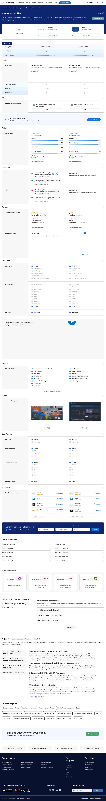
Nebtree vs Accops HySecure (40, 586)
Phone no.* (76, 526)
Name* (40, 526)
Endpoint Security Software (11, 708)
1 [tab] (85, 250)
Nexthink (84, 27)
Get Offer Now (94, 119)
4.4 (100, 151)
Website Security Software (33, 713)
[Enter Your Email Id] (82, 790)
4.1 (62, 151)
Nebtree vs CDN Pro (7, 552)
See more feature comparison (53, 391)
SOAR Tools (50, 718)
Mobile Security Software (46, 708)
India (90, 2)
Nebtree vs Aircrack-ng (8, 544)
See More (70, 627)
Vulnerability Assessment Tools (12, 713)
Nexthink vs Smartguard (61, 556)
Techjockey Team (39, 697)
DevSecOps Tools (38, 718)
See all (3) (47, 428)
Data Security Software (29, 708)
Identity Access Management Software (68, 708)
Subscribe (98, 790)
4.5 (62, 147)
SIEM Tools (6, 718)
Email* (57, 526)
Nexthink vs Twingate (7, 561)
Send (95, 529)
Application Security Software (83, 713)
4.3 (62, 138)
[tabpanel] (85, 241)
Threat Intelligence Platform (21, 718)
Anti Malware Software (64, 713)
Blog (55, 2)
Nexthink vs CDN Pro (60, 561)
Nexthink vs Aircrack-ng (61, 552)
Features (33, 138)
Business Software (6, 8)
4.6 (100, 143)
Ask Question (49, 2)
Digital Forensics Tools (64, 718)
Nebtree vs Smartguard (61, 548)
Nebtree (50, 27)
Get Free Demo (53, 35)
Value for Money (35, 142)
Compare (40, 2)
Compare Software (31, 8)
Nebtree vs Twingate (7, 548)
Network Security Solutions (19, 8)
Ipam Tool (98, 713)
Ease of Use (34, 147)
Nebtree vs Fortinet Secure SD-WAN (65, 586)
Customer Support (36, 151)
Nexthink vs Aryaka (7, 556)
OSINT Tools (78, 718)
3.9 (100, 147)
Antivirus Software (49, 713)
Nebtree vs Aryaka (60, 544)
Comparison (98, 18)
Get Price (35, 71)
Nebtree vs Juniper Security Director (91, 586)
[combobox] (76, 529)
